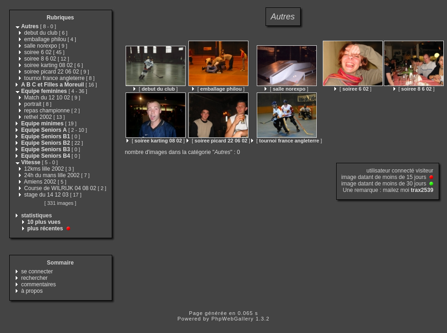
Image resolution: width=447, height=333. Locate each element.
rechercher (34, 278)
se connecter (37, 271)
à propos (32, 291)
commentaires (38, 284)
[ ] (155, 89)
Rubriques (60, 17)
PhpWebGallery (232, 318)
